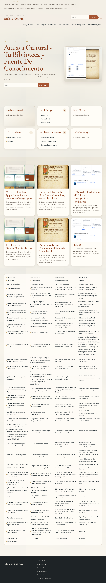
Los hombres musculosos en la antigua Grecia (40, 413)
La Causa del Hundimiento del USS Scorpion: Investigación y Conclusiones (23, 8)
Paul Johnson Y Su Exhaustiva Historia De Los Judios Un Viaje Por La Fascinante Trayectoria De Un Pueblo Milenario (41, 531)
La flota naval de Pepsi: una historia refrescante (65, 482)
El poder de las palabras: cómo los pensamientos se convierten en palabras (89, 405)
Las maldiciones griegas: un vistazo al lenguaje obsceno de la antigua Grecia (65, 390)
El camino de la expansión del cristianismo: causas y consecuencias (15, 482)
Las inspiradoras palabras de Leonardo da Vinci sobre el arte (40, 456)
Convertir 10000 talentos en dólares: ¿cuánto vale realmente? (65, 398)
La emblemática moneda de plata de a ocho (88, 511)
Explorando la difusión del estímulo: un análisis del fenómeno (17, 504)
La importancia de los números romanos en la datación (40, 367)
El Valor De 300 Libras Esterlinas (64, 518)
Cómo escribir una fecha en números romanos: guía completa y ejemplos (89, 378)
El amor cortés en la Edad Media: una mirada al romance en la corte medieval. (41, 296)
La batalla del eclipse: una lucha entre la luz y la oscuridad (40, 346)
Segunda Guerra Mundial (49, 145)
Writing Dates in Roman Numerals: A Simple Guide (17, 367)
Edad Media (52, 24)
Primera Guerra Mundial (48, 141)
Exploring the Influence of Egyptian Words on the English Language (65, 346)
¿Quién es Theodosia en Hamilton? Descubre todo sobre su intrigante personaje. (17, 490)
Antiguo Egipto (45, 115)
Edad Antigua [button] (41, 24)
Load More (82, 531)
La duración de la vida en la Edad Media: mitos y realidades (16, 304)
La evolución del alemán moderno (89, 497)
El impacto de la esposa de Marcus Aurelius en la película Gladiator (41, 475)
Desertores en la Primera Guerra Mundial (88, 432)
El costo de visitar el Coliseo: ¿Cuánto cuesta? (87, 360)
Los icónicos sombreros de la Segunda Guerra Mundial (39, 312)
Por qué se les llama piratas (15, 518)
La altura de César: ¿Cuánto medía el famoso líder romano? (65, 378)
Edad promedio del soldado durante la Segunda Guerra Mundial (17, 332)
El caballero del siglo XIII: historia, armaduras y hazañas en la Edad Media (16, 312)
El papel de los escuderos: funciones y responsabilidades (16, 296)
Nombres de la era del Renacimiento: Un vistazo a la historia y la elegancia (87, 445)
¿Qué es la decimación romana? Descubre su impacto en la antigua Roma (17, 390)
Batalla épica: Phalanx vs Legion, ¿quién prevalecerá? (40, 405)
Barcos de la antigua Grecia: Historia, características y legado (64, 405)
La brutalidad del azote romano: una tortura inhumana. (64, 367)
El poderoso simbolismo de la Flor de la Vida (17, 346)
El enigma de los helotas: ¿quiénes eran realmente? (89, 398)
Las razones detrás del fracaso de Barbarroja (65, 312)
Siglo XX (77, 245)
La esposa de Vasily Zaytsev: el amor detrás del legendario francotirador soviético (64, 326)
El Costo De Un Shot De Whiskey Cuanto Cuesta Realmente (64, 531)
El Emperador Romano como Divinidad (87, 490)
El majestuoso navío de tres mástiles (39, 497)
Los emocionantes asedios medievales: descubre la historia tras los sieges (64, 304)
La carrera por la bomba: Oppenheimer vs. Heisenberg (39, 319)
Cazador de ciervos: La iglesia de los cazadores (17, 456)
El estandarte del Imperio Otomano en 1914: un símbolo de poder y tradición (89, 413)
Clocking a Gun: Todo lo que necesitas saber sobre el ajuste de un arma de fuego (89, 504)
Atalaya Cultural (28, 24)
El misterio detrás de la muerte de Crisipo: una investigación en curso (41, 398)
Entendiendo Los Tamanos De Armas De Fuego (87, 524)
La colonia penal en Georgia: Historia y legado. (56, 8)
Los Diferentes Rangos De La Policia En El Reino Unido (65, 524)
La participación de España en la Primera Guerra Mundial (64, 432)
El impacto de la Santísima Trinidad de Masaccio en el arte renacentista (65, 445)
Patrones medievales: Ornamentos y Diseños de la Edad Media (20, 12)
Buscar (94, 17)
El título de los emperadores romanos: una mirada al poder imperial (40, 490)
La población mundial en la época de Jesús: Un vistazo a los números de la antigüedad (65, 475)
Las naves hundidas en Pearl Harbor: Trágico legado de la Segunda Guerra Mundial (87, 326)
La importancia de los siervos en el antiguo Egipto (65, 332)
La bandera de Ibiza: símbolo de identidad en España (40, 511)
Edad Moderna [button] (64, 24)
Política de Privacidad (61, 538)
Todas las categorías (94, 24)
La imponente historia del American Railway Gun (17, 420)
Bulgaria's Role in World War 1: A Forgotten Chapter (40, 420)
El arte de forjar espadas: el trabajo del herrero (41, 289)
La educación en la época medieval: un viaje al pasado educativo (65, 289)
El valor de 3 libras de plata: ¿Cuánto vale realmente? (65, 497)
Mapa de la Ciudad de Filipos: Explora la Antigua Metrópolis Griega (15, 405)
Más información (12, 541)
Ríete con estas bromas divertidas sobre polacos (65, 319)
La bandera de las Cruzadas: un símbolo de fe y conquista (88, 289)
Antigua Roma (45, 123)
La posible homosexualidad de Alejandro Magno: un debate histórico (16, 398)
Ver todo (9, 497)
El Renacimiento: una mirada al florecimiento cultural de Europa (64, 467)
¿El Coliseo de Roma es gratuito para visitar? (16, 378)
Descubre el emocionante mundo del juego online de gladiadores (41, 390)
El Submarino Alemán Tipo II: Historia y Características (87, 319)
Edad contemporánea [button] (78, 24)
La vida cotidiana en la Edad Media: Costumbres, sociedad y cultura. (62, 4)
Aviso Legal (34, 538)
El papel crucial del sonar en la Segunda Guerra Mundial (16, 326)
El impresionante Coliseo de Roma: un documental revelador (41, 482)
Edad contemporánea (50, 132)
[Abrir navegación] (101, 17)
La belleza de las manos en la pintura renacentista (39, 445)
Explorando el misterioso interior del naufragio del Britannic (89, 420)
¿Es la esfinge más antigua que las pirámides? (65, 360)
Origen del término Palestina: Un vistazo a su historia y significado (64, 490)
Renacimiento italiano (14, 138)
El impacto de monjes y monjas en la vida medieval (65, 296)
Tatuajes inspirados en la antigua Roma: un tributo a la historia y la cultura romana (88, 475)
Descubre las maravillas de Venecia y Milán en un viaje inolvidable (65, 456)
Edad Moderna (13, 132)
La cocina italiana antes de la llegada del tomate (39, 504)
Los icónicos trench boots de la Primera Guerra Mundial (64, 413)
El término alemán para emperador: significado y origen (17, 524)
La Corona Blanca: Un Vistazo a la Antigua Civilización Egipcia (17, 360)
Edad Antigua (46, 110)
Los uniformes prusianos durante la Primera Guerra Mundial (65, 420)
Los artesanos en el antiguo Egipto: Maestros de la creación (89, 332)
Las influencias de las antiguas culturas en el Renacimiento (16, 445)
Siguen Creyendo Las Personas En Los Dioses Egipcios (89, 518)
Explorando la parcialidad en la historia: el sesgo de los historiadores (64, 504)
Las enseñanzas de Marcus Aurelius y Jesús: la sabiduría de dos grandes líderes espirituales (17, 475)
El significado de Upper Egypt (39, 332)
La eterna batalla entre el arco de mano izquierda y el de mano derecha (88, 467)
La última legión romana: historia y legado (89, 482)
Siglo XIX (10, 141)
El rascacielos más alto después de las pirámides (17, 511)
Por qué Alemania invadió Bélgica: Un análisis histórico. (41, 432)
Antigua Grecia (45, 119)
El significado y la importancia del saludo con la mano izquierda (40, 467)
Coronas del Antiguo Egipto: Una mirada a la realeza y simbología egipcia (23, 4)
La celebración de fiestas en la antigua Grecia (16, 413)
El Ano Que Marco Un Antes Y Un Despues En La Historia (40, 518)
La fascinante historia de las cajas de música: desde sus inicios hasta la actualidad (65, 511)
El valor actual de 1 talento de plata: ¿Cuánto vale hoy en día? (89, 390)
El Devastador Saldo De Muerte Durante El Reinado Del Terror (40, 524)
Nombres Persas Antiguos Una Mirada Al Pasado (16, 531)
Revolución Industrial (47, 138)
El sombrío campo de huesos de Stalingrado (16, 319)
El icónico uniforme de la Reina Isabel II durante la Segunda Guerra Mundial (89, 312)
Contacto (82, 538)
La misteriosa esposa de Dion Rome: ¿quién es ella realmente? (88, 367)
